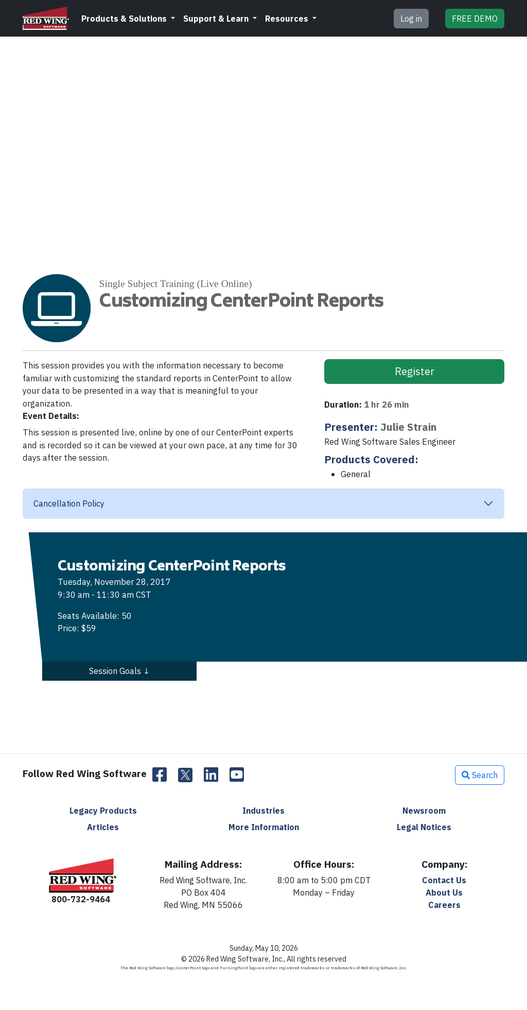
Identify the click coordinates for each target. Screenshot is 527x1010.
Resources (287, 18)
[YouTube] (237, 775)
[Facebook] (159, 775)
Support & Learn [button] (217, 18)
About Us (444, 892)
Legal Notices (424, 827)
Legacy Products (103, 810)
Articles (103, 827)
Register (414, 371)
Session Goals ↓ (119, 671)
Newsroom (424, 810)
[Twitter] (185, 775)
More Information (264, 827)
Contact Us (444, 880)
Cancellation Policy (68, 503)
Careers (444, 905)
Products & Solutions (125, 18)
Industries (263, 810)
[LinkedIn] (211, 775)
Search (480, 775)
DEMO (475, 18)
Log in (411, 18)
